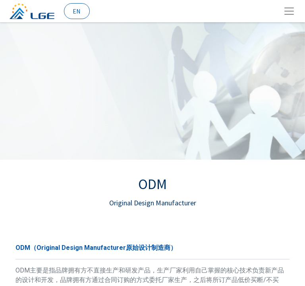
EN (77, 11)
